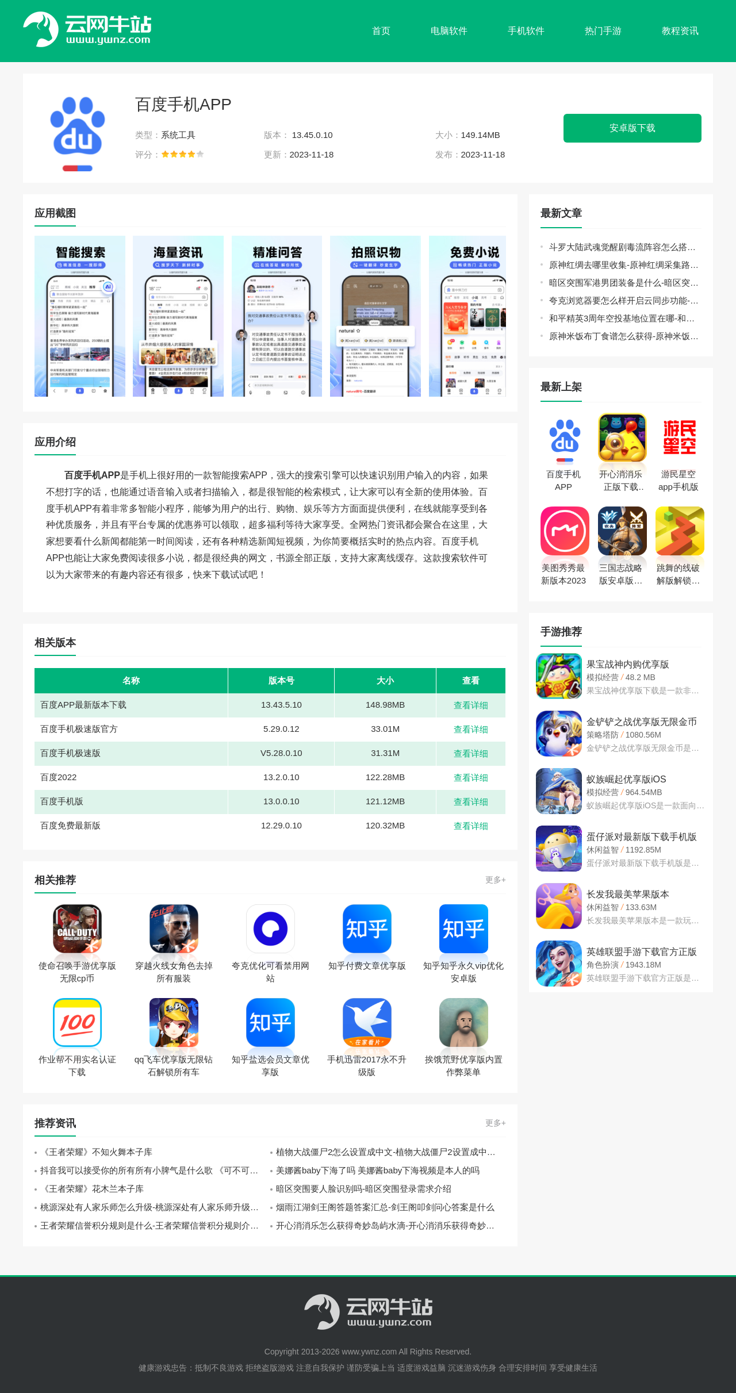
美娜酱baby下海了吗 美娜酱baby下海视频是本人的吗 (378, 1170)
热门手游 (603, 31)
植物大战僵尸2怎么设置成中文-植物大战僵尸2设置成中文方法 (391, 1152)
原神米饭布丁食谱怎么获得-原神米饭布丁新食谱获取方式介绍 (625, 336)
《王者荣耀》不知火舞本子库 (96, 1152)
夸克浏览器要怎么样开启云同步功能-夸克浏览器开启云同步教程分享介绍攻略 (625, 300)
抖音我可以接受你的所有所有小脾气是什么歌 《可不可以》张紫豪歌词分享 (155, 1170)
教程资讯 (680, 31)
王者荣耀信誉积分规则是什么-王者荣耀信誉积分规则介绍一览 (155, 1225)
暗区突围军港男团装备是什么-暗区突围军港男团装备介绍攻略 (625, 282)
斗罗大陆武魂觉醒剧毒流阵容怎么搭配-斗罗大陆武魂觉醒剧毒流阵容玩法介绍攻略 (625, 247)
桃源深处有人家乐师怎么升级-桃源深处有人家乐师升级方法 (153, 1207)
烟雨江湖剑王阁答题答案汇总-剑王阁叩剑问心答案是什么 (385, 1207)
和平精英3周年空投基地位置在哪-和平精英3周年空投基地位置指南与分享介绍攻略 (625, 318)
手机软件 (526, 31)
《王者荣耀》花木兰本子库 (92, 1189)
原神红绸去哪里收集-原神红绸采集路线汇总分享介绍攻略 (625, 265)
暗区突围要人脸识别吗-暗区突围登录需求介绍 (363, 1189)
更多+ (495, 879)
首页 (381, 31)
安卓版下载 (633, 128)
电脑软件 (449, 31)
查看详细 (471, 705)
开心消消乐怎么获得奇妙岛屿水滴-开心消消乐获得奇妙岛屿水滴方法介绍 (391, 1225)
